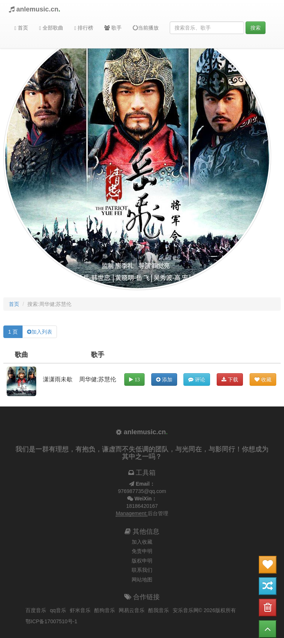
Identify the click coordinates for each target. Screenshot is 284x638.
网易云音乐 (132, 610)
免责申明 (142, 551)
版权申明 (142, 561)
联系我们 (142, 570)
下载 (230, 379)
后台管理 (158, 513)
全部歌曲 (51, 28)
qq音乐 (58, 610)
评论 (196, 379)
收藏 (262, 379)
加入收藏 (142, 542)
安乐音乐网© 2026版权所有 (204, 610)
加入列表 (41, 331)
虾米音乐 (80, 610)
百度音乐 (36, 610)
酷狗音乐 (104, 610)
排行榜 (83, 28)
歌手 (113, 28)
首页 (21, 28)
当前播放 (145, 27)
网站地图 (142, 580)
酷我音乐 (158, 610)
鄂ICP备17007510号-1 (51, 621)
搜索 (255, 28)
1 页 (13, 332)
